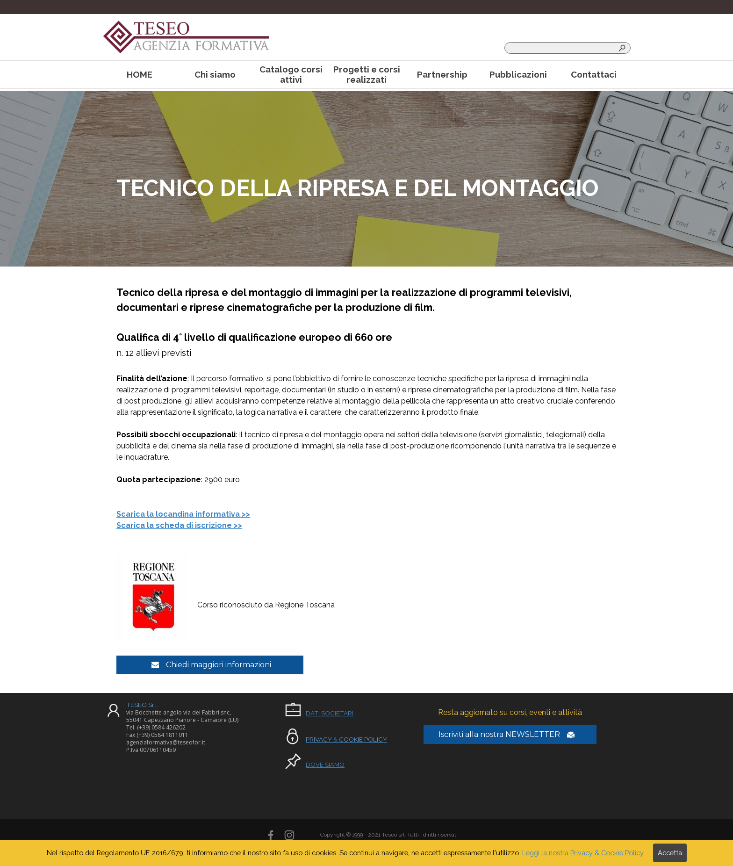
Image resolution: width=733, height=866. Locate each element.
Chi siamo (215, 74)
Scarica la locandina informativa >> (183, 514)
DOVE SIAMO (325, 764)
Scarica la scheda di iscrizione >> (179, 525)
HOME (139, 74)
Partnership (442, 74)
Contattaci (594, 74)
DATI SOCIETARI (329, 713)
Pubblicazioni (518, 74)
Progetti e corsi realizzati (366, 74)
